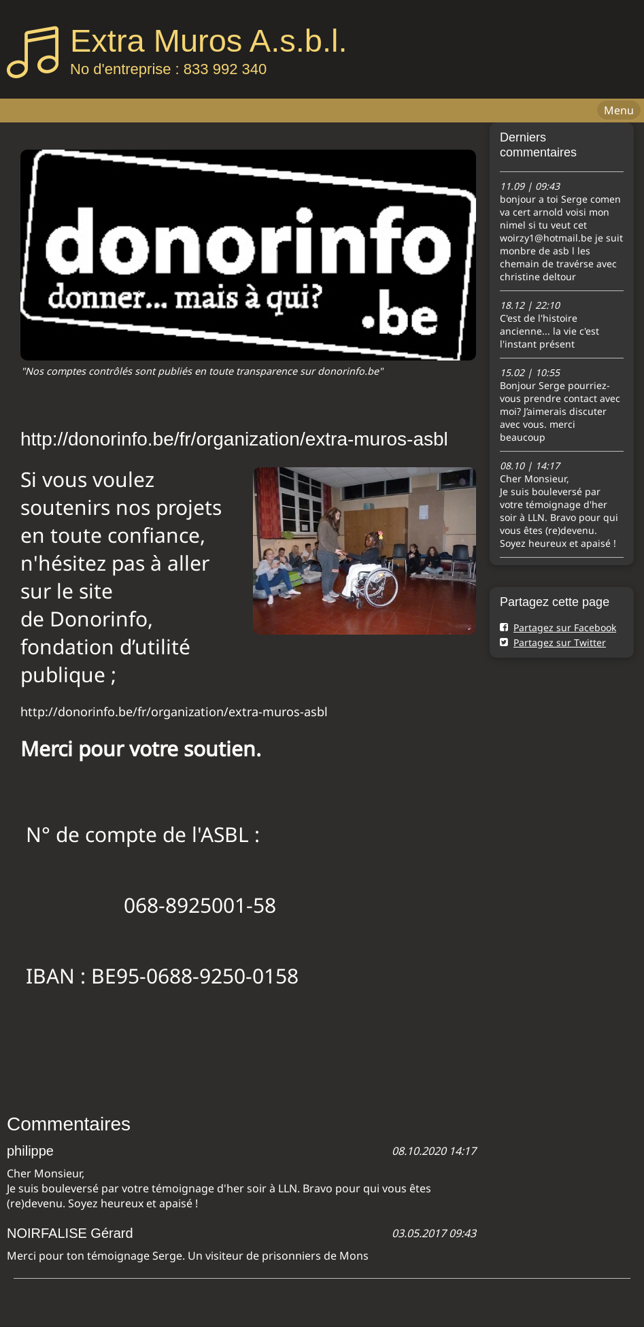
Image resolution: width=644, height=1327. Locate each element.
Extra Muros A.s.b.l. (208, 40)
